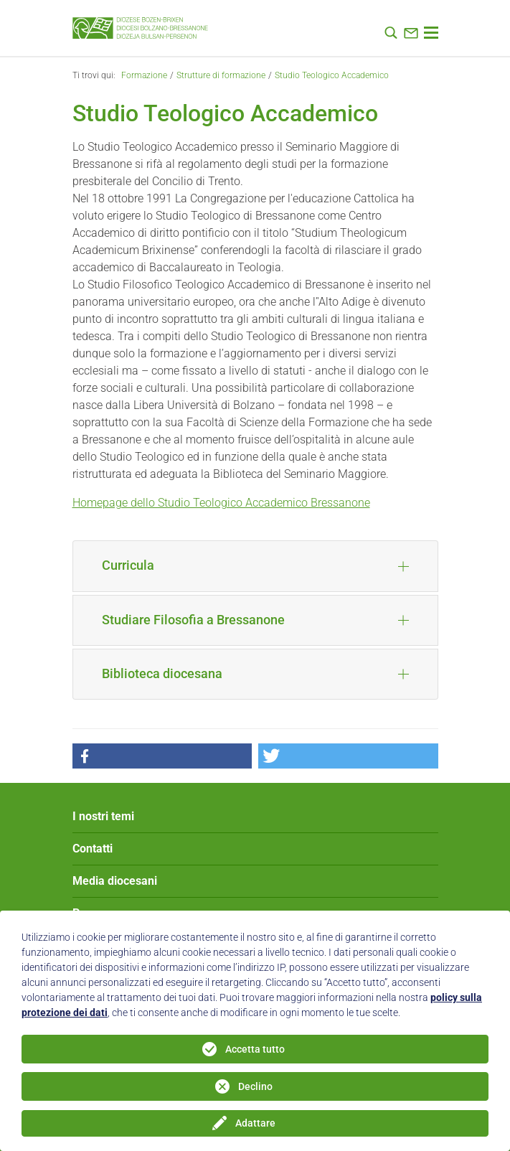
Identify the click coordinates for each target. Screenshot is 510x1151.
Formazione (144, 75)
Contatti (92, 848)
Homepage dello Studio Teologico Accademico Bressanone (221, 502)
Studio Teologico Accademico (332, 75)
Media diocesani (114, 881)
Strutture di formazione (220, 75)
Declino (255, 1086)
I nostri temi (103, 816)
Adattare (255, 1123)
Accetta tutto (255, 1049)
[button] (162, 756)
